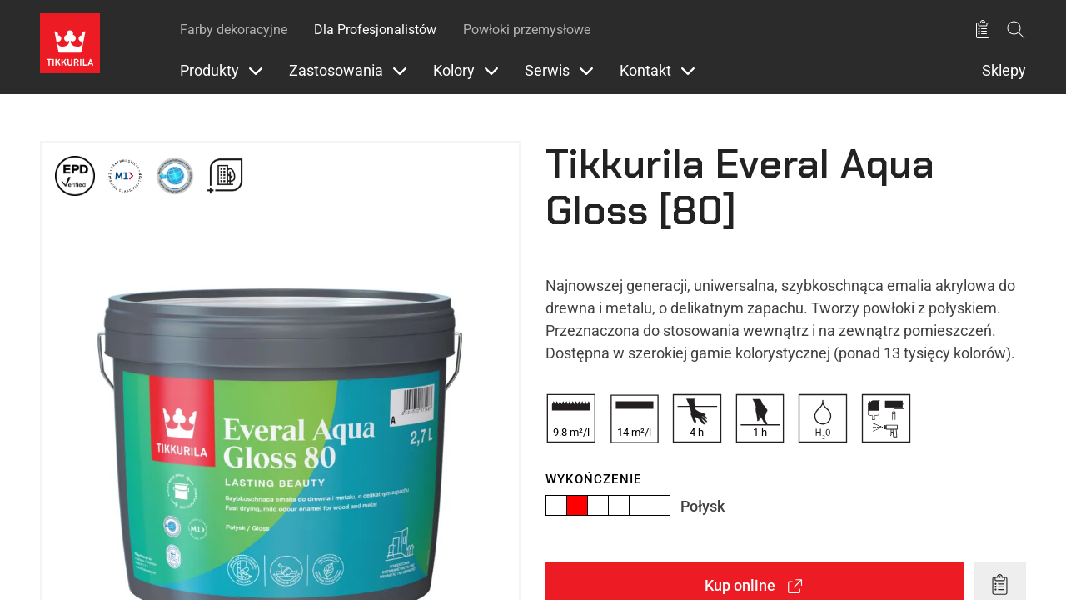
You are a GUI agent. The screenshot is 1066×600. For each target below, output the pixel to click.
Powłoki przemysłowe (526, 30)
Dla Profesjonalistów (375, 30)
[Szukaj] (1016, 30)
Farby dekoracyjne (233, 30)
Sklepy (1004, 70)
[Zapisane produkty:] (983, 30)
